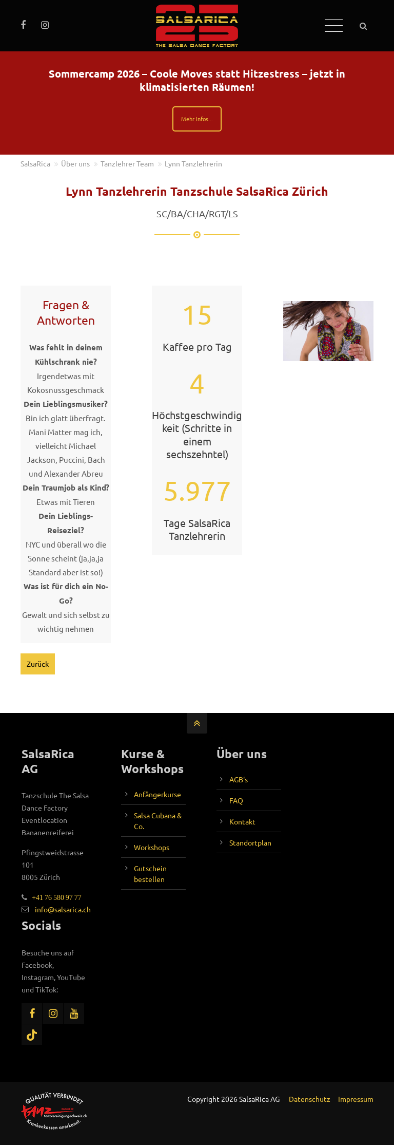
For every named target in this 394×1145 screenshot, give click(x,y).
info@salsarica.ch (63, 909)
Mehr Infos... (197, 119)
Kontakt (242, 821)
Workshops (151, 847)
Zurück (38, 663)
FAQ (236, 800)
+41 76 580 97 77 (54, 897)
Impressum (355, 1098)
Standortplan (250, 842)
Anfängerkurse (157, 794)
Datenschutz (309, 1098)
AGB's (238, 779)
